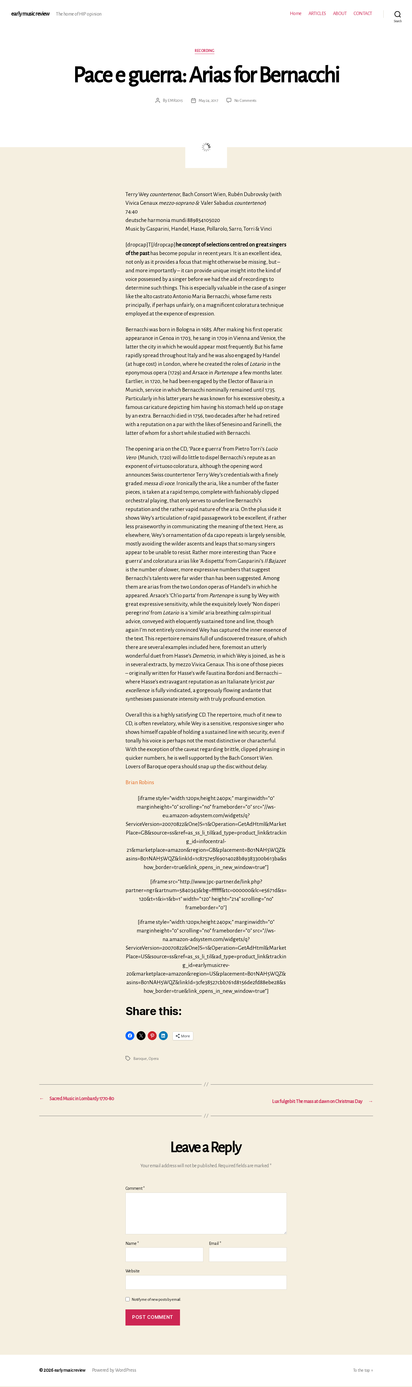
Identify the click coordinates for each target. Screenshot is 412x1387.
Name (132, 1244)
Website (132, 1272)
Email (215, 1244)
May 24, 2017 (208, 102)
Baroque (140, 1060)
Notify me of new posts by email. (156, 1300)
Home (296, 13)
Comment (135, 1189)
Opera (154, 1060)
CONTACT (363, 13)
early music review (32, 14)
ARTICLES (317, 13)
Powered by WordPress (118, 1371)
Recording (206, 52)
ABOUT (340, 13)
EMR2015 (173, 102)
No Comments (247, 102)
